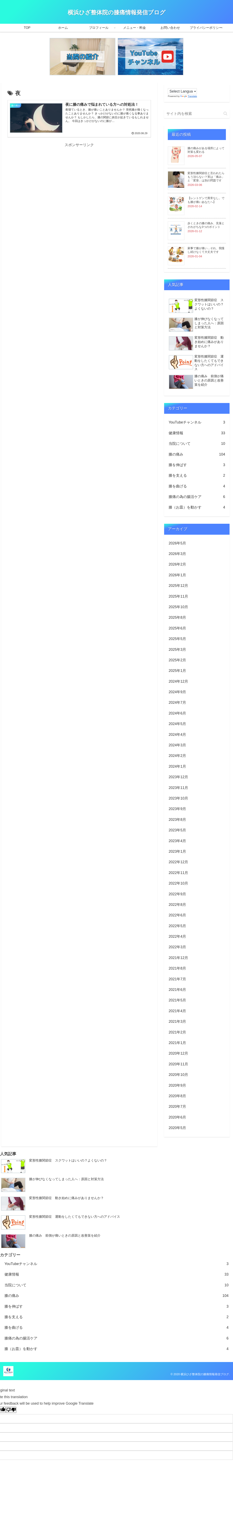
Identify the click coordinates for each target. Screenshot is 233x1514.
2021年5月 (177, 1000)
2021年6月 (177, 990)
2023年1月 (177, 851)
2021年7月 (177, 979)
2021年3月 (177, 1021)
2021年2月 (177, 1032)
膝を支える (197, 475)
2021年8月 (177, 968)
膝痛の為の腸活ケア (197, 497)
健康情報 (197, 433)
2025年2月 (177, 660)
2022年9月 (177, 894)
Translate (188, 96)
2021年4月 (177, 1011)
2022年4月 (177, 936)
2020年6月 (177, 1117)
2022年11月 (178, 873)
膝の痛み (197, 454)
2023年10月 (178, 798)
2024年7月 (177, 702)
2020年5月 (177, 1128)
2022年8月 (177, 905)
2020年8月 (177, 1096)
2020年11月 (178, 1064)
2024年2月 (177, 756)
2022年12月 (178, 862)
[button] (225, 113)
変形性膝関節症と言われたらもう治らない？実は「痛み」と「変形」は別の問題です (205, 176)
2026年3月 (177, 554)
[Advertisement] (79, 176)
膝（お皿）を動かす (197, 507)
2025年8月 (177, 617)
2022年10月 (178, 883)
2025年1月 (177, 671)
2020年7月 (177, 1107)
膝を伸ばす (197, 465)
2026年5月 (177, 543)
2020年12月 (178, 1053)
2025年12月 (178, 586)
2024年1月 (177, 766)
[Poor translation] (11, 1410)
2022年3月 (177, 947)
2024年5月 (177, 724)
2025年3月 (177, 650)
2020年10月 (178, 1075)
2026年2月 (177, 564)
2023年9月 (177, 809)
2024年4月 (177, 735)
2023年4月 (177, 841)
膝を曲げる (197, 486)
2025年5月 (177, 639)
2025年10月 (178, 607)
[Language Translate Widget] (182, 91)
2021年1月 (177, 1043)
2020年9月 (177, 1085)
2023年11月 (178, 788)
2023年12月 (178, 777)
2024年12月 (178, 681)
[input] (197, 113)
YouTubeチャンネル (197, 422)
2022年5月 (177, 926)
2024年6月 (177, 713)
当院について (197, 443)
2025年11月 (178, 596)
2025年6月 (177, 628)
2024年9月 (177, 692)
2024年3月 (177, 745)
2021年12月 (178, 958)
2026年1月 (177, 575)
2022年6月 (177, 915)
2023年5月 (177, 830)
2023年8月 (177, 820)
